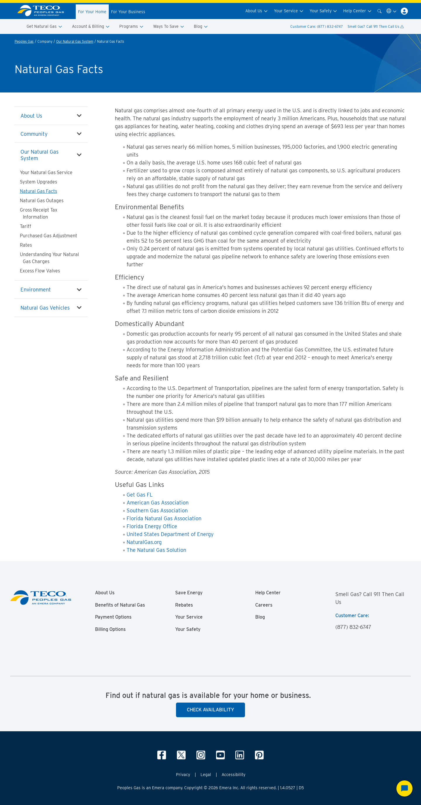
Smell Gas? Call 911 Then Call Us (376, 26)
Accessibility (233, 774)
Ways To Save (168, 26)
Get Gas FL (140, 495)
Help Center (357, 10)
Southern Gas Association (157, 510)
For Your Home (92, 11)
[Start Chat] (404, 788)
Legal (206, 774)
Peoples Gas (24, 41)
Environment (35, 289)
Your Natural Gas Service (46, 172)
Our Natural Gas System (74, 41)
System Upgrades (38, 182)
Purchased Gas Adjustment (48, 235)
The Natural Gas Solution (156, 550)
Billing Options (110, 629)
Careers (263, 605)
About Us (256, 10)
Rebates (184, 605)
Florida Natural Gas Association (164, 518)
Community (34, 134)
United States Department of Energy (170, 534)
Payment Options (113, 617)
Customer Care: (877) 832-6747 (316, 26)
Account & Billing (91, 26)
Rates (26, 245)
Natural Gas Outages (41, 200)
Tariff (25, 226)
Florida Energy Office (152, 526)
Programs (131, 26)
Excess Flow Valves (40, 271)
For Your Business (128, 11)
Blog (201, 26)
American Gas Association (158, 503)
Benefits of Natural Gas (120, 605)
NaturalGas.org (144, 542)
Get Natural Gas (45, 26)
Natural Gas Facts (38, 191)
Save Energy (189, 592)
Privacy (183, 774)
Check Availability (210, 710)
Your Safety (323, 10)
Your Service (289, 10)
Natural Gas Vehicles (45, 308)
